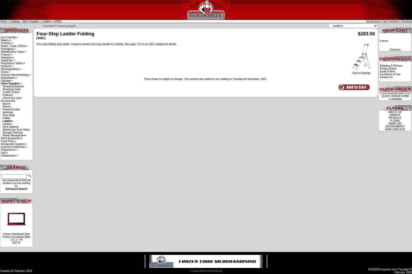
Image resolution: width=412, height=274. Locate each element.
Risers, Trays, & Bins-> (14, 46)
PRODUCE (394, 117)
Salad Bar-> (8, 60)
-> (11, 83)
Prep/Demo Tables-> (13, 63)
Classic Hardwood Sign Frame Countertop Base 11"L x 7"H (16, 237)
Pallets (7, 118)
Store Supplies (30, 21)
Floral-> (5, 72)
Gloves (7, 106)
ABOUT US (395, 112)
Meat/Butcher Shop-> (13, 51)
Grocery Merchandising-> (16, 74)
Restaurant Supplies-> (14, 144)
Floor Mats (9, 115)
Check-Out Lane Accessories (11, 99)
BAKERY (395, 115)
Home (3, 21)
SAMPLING (395, 123)
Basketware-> (9, 77)
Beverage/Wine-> (11, 69)
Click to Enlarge (361, 71)
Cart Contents (390, 21)
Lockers (7, 123)
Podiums (8, 95)
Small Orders (387, 71)
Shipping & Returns (391, 65)
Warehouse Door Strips (16, 129)
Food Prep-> (8, 141)
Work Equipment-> (12, 138)
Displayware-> (9, 155)
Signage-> (7, 80)
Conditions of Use (390, 74)
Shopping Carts (12, 89)
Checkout (406, 21)
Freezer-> (7, 54)
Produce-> (7, 43)
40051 (58, 21)
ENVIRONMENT (395, 126)
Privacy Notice (388, 68)
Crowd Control (11, 92)
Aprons (6, 103)
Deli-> (4, 152)
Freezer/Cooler (11, 109)
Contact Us (386, 77)
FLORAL (395, 120)
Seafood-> (7, 66)
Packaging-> (8, 48)
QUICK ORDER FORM (395, 96)
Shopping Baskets (13, 86)
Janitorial (8, 112)
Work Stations (11, 126)
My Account (373, 21)
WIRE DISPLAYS (395, 129)
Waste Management (14, 135)
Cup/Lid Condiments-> (14, 147)
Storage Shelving (13, 132)
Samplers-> (7, 57)
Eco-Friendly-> (9, 37)
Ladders (47, 21)
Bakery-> (6, 40)
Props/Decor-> (9, 149)
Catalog (14, 21)
